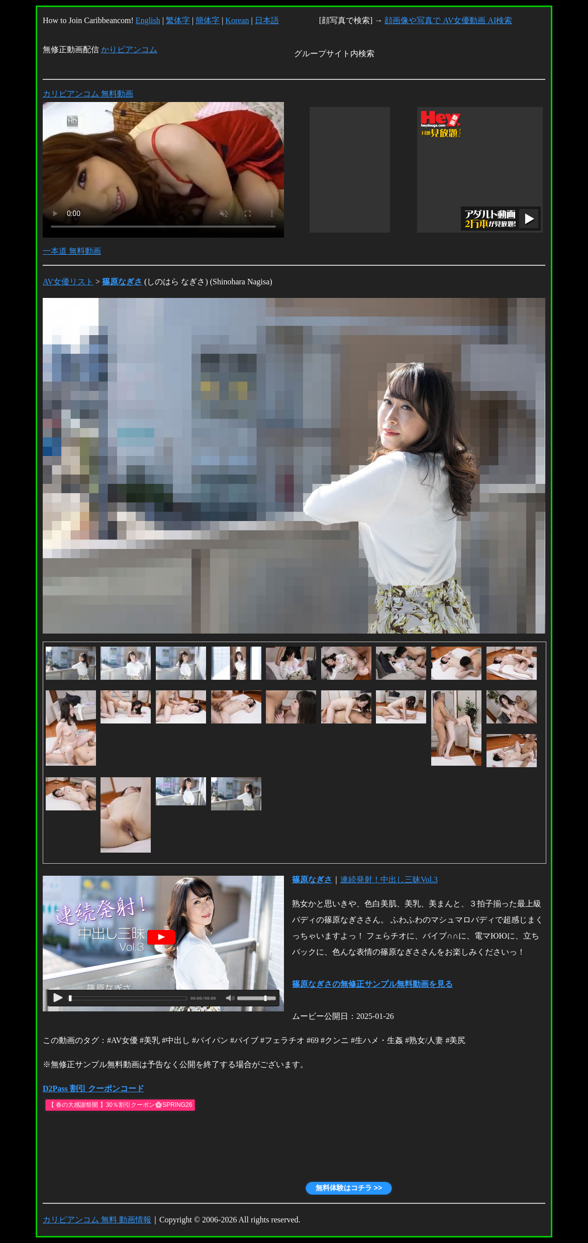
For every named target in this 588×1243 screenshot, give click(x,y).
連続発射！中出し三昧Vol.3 (389, 879)
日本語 (267, 20)
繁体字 (178, 20)
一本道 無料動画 (72, 251)
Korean (237, 20)
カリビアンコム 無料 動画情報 (97, 1219)
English (148, 20)
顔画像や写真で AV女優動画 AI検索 (448, 20)
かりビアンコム (129, 49)
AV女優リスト (68, 281)
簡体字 (207, 20)
